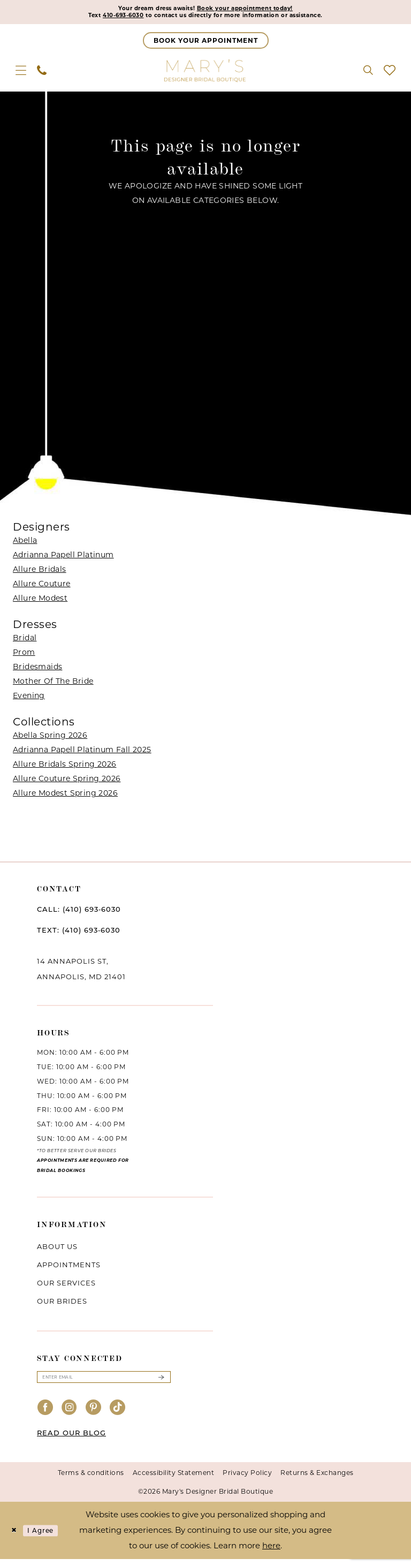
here (271, 1552)
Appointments (69, 1268)
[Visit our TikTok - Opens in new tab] (117, 1415)
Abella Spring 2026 (50, 739)
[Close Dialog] (15, 1537)
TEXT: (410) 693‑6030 (78, 933)
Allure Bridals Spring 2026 (64, 768)
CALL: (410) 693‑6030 (79, 913)
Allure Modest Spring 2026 (65, 796)
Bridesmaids (37, 670)
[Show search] (368, 74)
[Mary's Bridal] (205, 74)
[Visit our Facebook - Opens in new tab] (45, 1415)
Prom (24, 656)
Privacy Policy (247, 1480)
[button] (21, 74)
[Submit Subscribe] (161, 1382)
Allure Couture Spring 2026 (66, 782)
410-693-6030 (96, 18)
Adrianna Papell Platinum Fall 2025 (82, 753)
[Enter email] (104, 1382)
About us (57, 1250)
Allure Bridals (39, 573)
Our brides (62, 1304)
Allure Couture (42, 587)
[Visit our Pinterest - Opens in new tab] (93, 1415)
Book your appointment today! (258, 9)
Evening (29, 699)
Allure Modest (40, 602)
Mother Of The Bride (53, 685)
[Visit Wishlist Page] (389, 74)
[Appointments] (206, 44)
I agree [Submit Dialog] (49, 1537)
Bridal (24, 641)
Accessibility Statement (174, 1480)
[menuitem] (21, 74)
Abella (25, 544)
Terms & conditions (91, 1480)
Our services (66, 1286)
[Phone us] (42, 74)
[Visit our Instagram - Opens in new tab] (69, 1415)
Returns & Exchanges (317, 1480)
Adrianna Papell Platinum (63, 558)
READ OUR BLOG (71, 1439)
